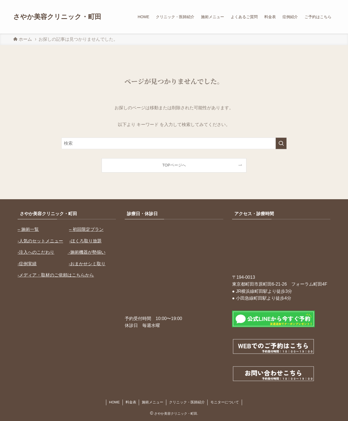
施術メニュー (152, 402)
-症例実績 (27, 263)
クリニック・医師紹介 (187, 402)
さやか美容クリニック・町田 (57, 16)
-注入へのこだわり (36, 252)
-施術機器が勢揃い (86, 252)
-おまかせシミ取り (87, 263)
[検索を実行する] (281, 143)
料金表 (131, 402)
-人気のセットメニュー (40, 241)
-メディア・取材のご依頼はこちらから (56, 275)
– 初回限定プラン (86, 229)
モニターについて (224, 402)
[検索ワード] (174, 143)
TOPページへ (174, 165)
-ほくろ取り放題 (85, 241)
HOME (114, 402)
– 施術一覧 (28, 229)
